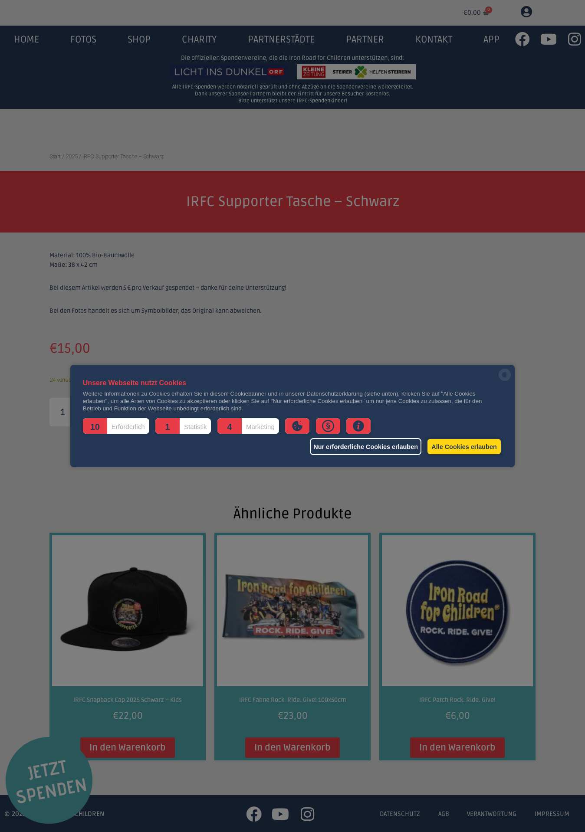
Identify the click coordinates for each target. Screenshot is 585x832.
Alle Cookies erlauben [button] (462, 446)
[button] (116, 426)
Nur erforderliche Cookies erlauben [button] (359, 446)
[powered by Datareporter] (505, 380)
